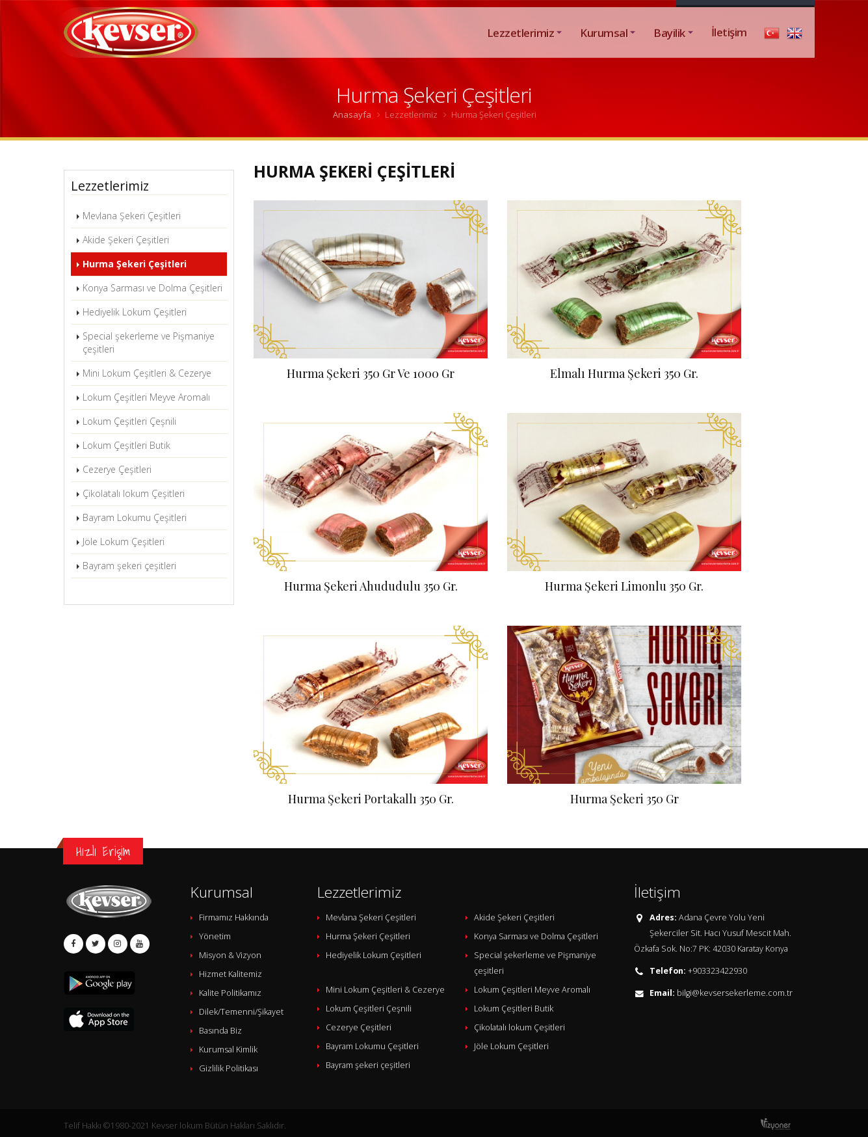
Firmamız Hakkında (234, 917)
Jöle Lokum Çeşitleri (123, 541)
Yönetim (215, 936)
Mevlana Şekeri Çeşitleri (132, 215)
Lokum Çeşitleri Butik (126, 445)
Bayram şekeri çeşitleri (129, 565)
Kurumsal (603, 47)
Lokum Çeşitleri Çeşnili (129, 421)
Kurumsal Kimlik (228, 1049)
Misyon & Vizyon (230, 955)
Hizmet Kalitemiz (230, 974)
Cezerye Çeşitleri (117, 469)
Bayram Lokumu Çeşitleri (135, 517)
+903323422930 (717, 970)
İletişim (729, 46)
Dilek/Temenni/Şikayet (241, 1011)
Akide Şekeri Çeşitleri (126, 240)
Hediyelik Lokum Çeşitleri (135, 312)
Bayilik (669, 47)
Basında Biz (220, 1030)
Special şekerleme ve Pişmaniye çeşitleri (149, 342)
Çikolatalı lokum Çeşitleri (134, 493)
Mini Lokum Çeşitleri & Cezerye (147, 373)
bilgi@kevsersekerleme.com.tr (735, 992)
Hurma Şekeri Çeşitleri (135, 264)
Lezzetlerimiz (520, 47)
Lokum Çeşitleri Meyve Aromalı (146, 397)
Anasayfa (352, 114)
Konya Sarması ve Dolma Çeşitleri (152, 288)
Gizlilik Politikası (228, 1068)
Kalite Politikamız (230, 992)
